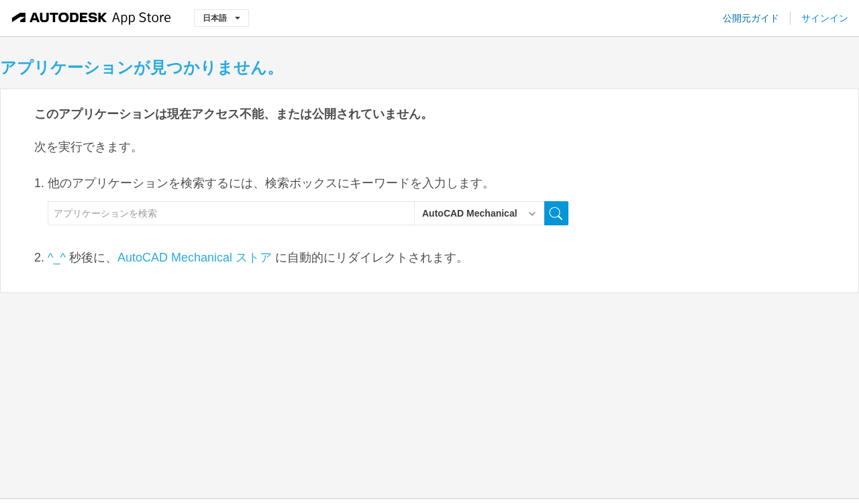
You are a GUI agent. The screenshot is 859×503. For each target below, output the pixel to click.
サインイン (824, 18)
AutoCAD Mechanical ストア (194, 257)
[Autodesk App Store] (91, 18)
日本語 (221, 17)
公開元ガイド (751, 18)
